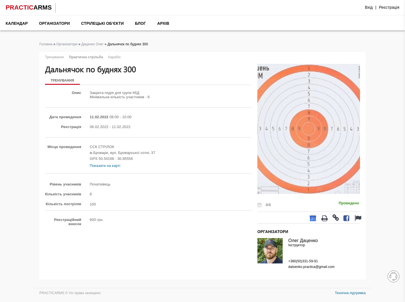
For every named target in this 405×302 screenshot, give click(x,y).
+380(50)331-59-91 (303, 261)
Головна (46, 44)
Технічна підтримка (350, 293)
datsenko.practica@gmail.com (311, 267)
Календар (17, 23)
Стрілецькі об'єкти (102, 23)
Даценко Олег (92, 44)
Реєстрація (389, 7)
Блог (140, 23)
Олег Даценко (303, 240)
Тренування (62, 80)
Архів (163, 23)
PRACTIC (29, 7)
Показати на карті (105, 166)
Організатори (54, 23)
